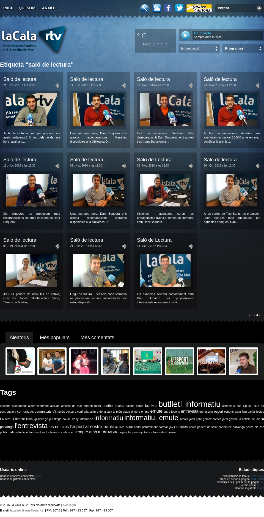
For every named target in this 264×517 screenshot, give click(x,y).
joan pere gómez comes (205, 419)
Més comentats (97, 337)
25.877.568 (257, 476)
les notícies (59, 427)
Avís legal (69, 505)
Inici (7, 8)
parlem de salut (207, 427)
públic (4, 432)
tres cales (159, 432)
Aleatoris (19, 337)
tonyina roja (135, 432)
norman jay (166, 427)
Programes (234, 48)
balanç (130, 405)
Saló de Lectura (154, 159)
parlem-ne (225, 427)
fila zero (5, 419)
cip (245, 405)
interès (184, 419)
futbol (29, 419)
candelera (228, 405)
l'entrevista (31, 425)
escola (208, 411)
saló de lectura (24, 432)
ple (256, 427)
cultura (94, 411)
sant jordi (41, 432)
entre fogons (172, 411)
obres (192, 427)
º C (141, 35)
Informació (190, 48)
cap (239, 405)
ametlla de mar (71, 405)
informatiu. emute (151, 417)
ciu (250, 405)
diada (126, 411)
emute (156, 411)
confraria (83, 411)
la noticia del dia (249, 419)
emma (145, 411)
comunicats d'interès (50, 411)
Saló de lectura (19, 79)
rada (11, 432)
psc (261, 427)
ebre (137, 411)
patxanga (239, 427)
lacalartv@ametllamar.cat (27, 510)
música (120, 427)
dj (132, 411)
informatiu (108, 417)
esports (229, 411)
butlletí (151, 405)
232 (38, 476)
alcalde (55, 405)
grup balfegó (53, 419)
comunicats (25, 411)
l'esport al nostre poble (92, 426)
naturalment (150, 427)
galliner (39, 419)
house (67, 419)
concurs (71, 411)
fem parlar (248, 411)
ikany (75, 419)
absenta (5, 405)
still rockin (109, 432)
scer (71, 432)
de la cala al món (110, 411)
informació (86, 419)
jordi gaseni (230, 419)
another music (113, 406)
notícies (181, 427)
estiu (238, 411)
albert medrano (38, 405)
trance (148, 432)
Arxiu (48, 8)
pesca (250, 427)
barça (139, 405)
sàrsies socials (57, 432)
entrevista (190, 411)
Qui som (27, 8)
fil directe (18, 419)
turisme (171, 432)
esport (218, 411)
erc (201, 411)
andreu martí (92, 405)
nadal (137, 427)
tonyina (122, 432)
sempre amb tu (88, 432)
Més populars (55, 337)
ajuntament (19, 405)
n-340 (129, 427)
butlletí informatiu (189, 404)
